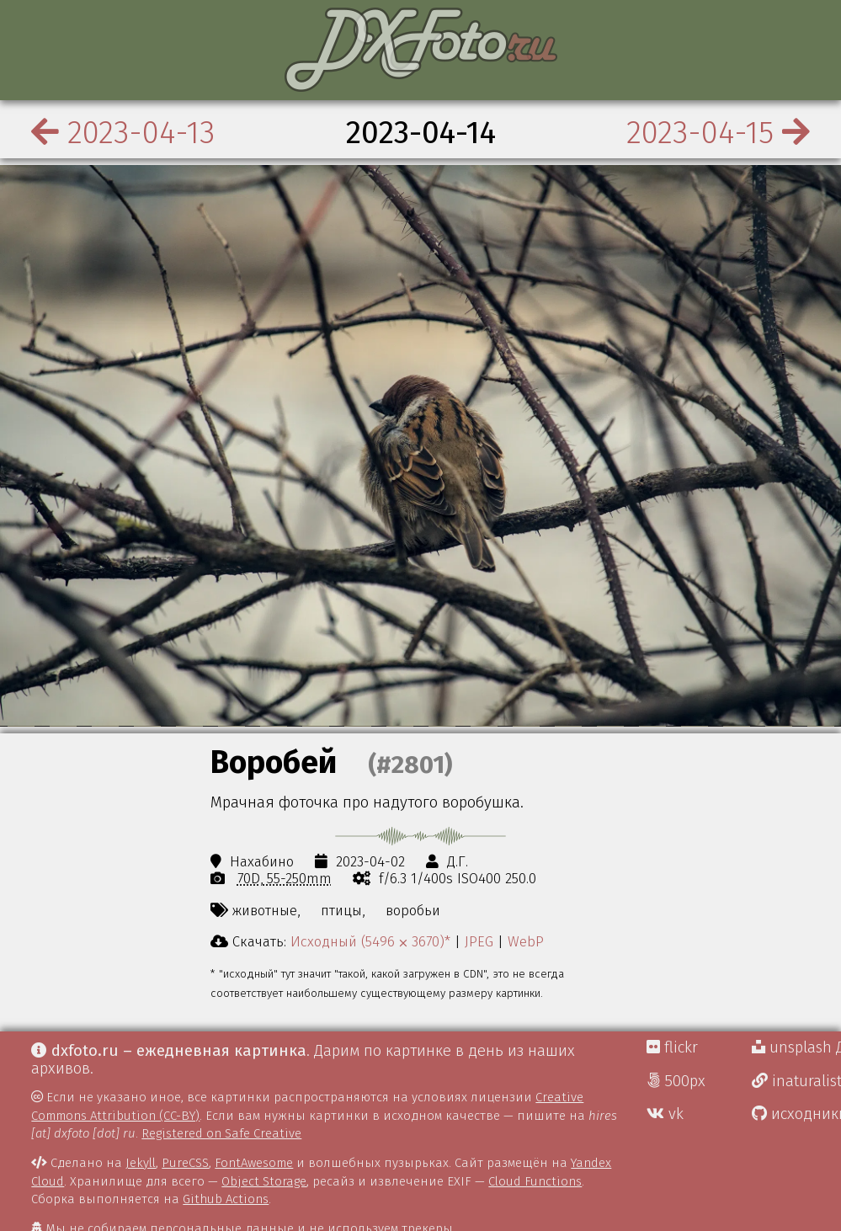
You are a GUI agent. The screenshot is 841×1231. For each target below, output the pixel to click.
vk (665, 1114)
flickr (672, 1047)
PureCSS (185, 1162)
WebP (526, 941)
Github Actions (226, 1199)
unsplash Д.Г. (796, 1047)
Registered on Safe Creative (221, 1133)
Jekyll (140, 1162)
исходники (796, 1114)
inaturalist (796, 1081)
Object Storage (263, 1181)
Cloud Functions (535, 1181)
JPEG (479, 941)
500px (676, 1081)
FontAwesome (254, 1162)
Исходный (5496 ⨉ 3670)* (370, 941)
